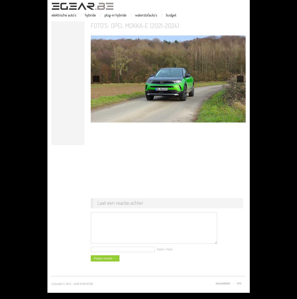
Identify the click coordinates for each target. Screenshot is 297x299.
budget (171, 15)
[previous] (96, 79)
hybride (90, 15)
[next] (240, 79)
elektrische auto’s (64, 15)
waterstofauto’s (146, 15)
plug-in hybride (115, 15)
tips (239, 289)
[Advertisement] (68, 83)
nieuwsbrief (223, 289)
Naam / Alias (165, 255)
